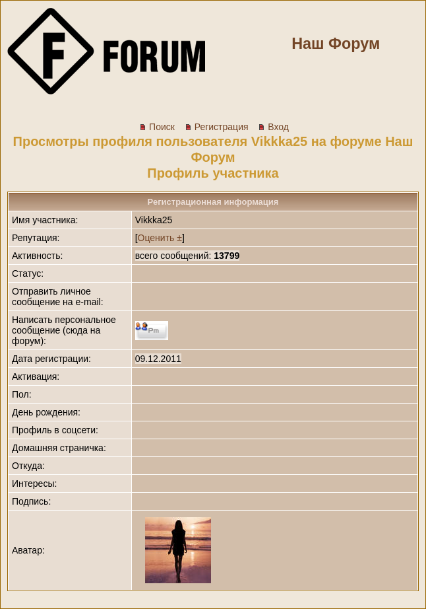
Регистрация (217, 127)
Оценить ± (160, 238)
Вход (273, 127)
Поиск (157, 127)
